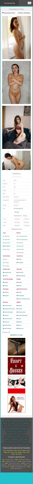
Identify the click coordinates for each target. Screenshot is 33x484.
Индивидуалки (19, 208)
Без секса (7, 249)
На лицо (6, 262)
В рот (5, 259)
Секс (4, 233)
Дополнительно (22, 289)
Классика (6, 236)
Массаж (5, 302)
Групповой (7, 242)
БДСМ (19, 302)
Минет (19, 233)
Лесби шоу (6, 269)
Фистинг (19, 269)
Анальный (7, 239)
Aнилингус (21, 252)
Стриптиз (20, 256)
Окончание (6, 256)
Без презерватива (22, 239)
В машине (20, 246)
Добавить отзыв (16, 335)
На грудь (6, 265)
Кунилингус (21, 249)
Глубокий (20, 242)
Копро (19, 279)
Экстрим (5, 289)
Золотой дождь (8, 279)
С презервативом (22, 236)
